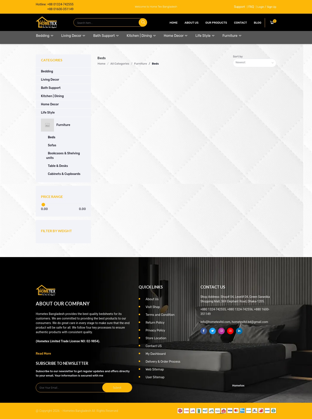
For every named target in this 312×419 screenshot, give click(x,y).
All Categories (119, 63)
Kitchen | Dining (141, 36)
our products (216, 22)
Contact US (154, 346)
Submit (117, 387)
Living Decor (73, 36)
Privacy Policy (155, 330)
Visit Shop (153, 307)
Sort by (238, 56)
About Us (191, 22)
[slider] (43, 204)
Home (174, 22)
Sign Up (271, 6)
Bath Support (106, 36)
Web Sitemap (155, 369)
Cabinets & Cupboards (64, 174)
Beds (51, 137)
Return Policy (155, 322)
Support (239, 7)
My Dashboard (156, 354)
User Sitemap (155, 377)
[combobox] (254, 63)
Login (260, 6)
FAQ (251, 7)
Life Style (205, 36)
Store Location (156, 338)
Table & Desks (58, 166)
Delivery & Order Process (163, 362)
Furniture (232, 36)
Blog (257, 22)
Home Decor (176, 36)
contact (240, 22)
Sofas (52, 145)
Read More (43, 353)
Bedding (45, 36)
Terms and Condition (160, 315)
